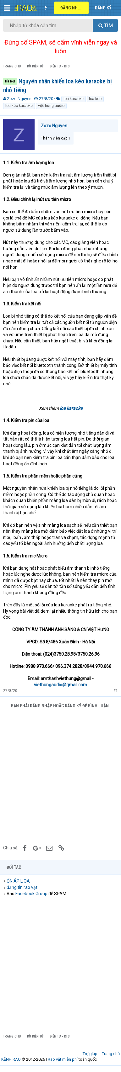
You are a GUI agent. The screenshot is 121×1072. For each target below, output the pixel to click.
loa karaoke (73, 99)
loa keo (95, 99)
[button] (7, 8)
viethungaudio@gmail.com (60, 684)
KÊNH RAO (11, 1059)
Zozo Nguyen (19, 98)
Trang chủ (111, 1053)
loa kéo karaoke (19, 105)
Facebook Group (31, 893)
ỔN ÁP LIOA (18, 881)
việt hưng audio (51, 105)
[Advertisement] (60, 776)
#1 (115, 691)
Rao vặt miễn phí (63, 1059)
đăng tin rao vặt (22, 887)
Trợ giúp (90, 1053)
